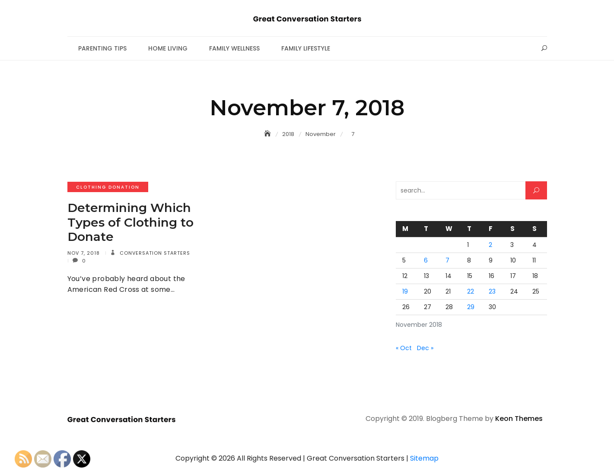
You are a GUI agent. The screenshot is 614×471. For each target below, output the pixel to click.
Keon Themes (519, 419)
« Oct (404, 348)
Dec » (425, 348)
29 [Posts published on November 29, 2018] (470, 307)
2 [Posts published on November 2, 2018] (490, 244)
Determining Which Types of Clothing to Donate (130, 222)
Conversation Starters (154, 253)
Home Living (168, 48)
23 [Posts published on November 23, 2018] (492, 291)
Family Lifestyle (305, 48)
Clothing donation (108, 187)
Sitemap (424, 458)
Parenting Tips (102, 48)
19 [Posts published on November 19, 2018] (405, 291)
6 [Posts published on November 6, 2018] (426, 260)
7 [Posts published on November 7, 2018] (447, 260)
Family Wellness (234, 48)
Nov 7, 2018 (83, 253)
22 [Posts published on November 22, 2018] (470, 291)
